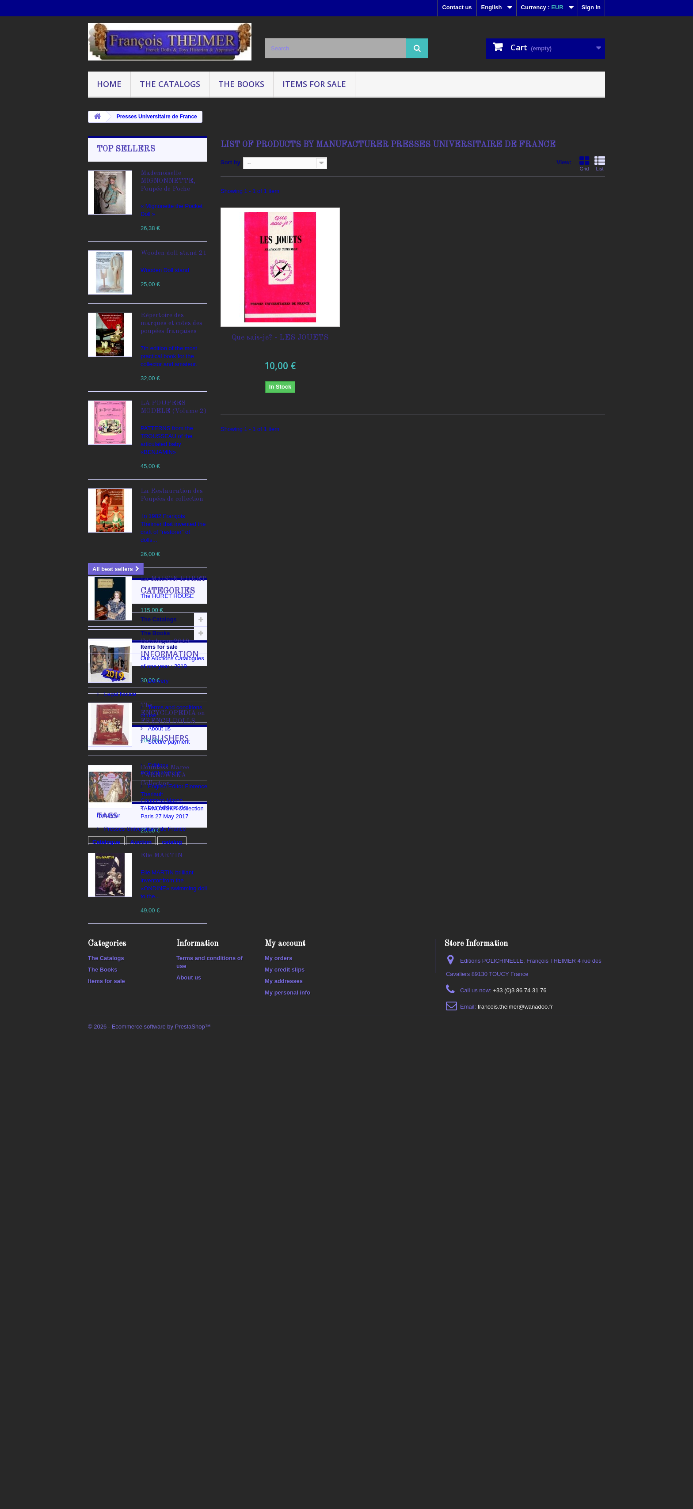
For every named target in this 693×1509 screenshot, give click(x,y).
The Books (241, 84)
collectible (106, 1320)
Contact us (457, 7)
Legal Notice (119, 1097)
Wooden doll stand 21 (174, 253)
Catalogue (106, 1293)
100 (159, 1320)
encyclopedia (110, 1307)
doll (186, 1307)
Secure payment (124, 1137)
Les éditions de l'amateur (135, 1220)
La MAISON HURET (173, 579)
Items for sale (314, 84)
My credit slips (285, 1414)
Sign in (591, 7)
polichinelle (155, 1307)
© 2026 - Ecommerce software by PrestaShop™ (149, 1485)
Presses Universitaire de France (144, 1233)
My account (285, 1388)
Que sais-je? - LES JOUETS (280, 337)
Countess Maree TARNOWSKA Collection (165, 775)
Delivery (114, 1084)
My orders (278, 1402)
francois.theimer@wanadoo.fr (515, 1451)
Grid (584, 163)
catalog (172, 1293)
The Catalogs (170, 84)
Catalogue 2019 (165, 641)
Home (109, 84)
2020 (137, 1320)
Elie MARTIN (162, 855)
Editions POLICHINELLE (135, 1194)
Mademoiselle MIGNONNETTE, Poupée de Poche (168, 181)
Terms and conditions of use (139, 1110)
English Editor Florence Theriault (145, 1207)
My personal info (287, 1436)
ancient (183, 1320)
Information (126, 1060)
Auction (141, 1293)
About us (115, 1123)
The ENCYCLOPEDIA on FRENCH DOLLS (173, 713)
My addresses (284, 1425)
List (599, 163)
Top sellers (126, 149)
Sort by (230, 162)
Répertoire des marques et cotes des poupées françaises (171, 323)
